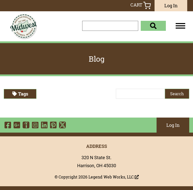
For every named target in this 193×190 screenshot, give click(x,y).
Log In (171, 6)
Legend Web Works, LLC (113, 177)
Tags (20, 94)
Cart (140, 5)
